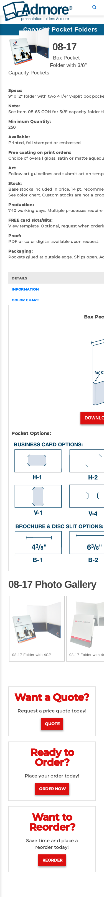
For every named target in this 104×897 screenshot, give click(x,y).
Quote (52, 723)
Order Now (52, 788)
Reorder (52, 860)
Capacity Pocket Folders (60, 29)
